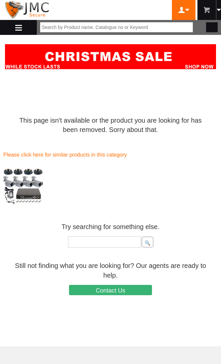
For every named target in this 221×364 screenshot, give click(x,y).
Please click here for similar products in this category (65, 155)
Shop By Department (18, 27)
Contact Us (110, 291)
